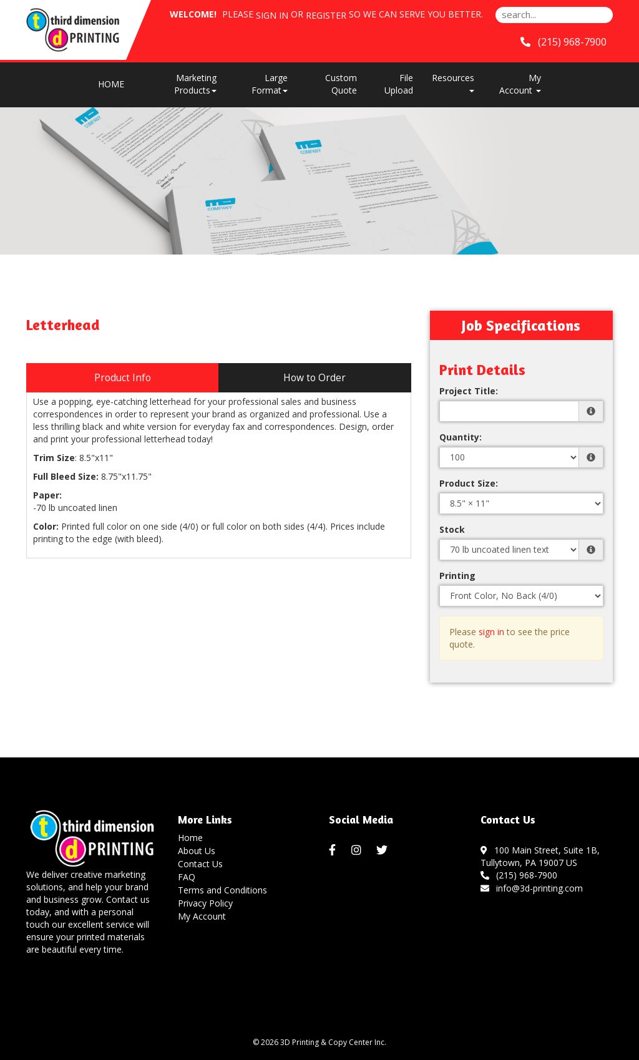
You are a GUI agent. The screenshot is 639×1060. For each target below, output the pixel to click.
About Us (196, 851)
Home (190, 838)
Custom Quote (341, 84)
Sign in (272, 15)
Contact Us (200, 864)
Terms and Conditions (222, 890)
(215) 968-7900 (519, 875)
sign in (491, 632)
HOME (111, 84)
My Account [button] (520, 84)
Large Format (269, 84)
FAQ (186, 877)
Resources (453, 82)
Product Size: (468, 483)
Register (326, 15)
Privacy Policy (205, 903)
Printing (457, 575)
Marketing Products (195, 84)
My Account (202, 916)
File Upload (398, 84)
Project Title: (468, 391)
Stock (452, 529)
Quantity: (460, 437)
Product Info (122, 377)
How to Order (314, 377)
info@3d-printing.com (531, 888)
